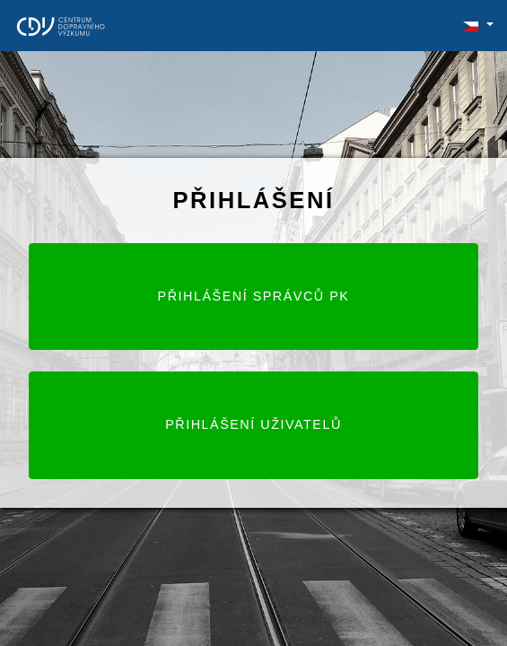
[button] (471, 25)
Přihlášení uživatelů (253, 424)
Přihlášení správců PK (254, 296)
